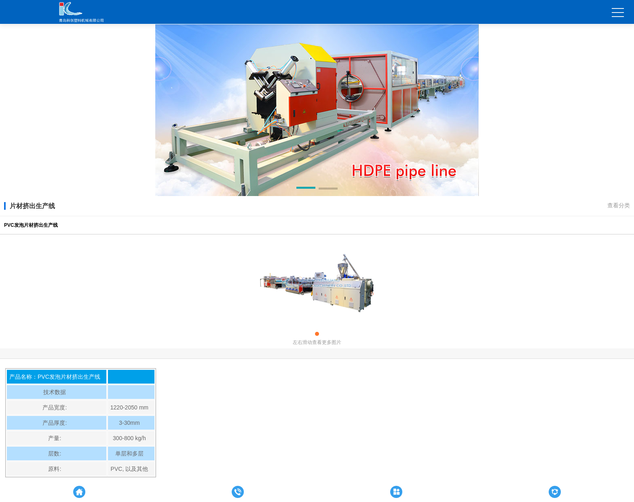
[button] (305, 189)
